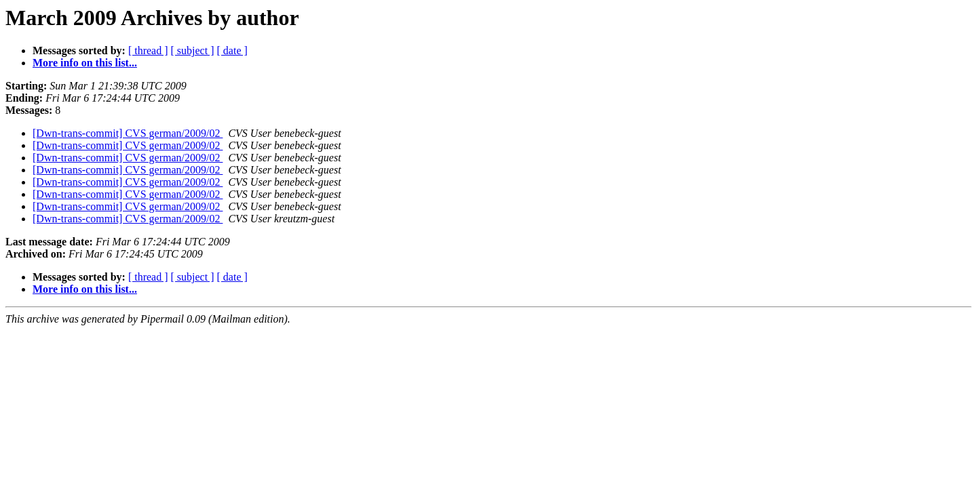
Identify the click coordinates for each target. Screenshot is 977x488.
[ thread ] (148, 50)
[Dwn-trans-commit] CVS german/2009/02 (128, 133)
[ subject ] (192, 50)
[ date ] (232, 50)
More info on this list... (85, 62)
